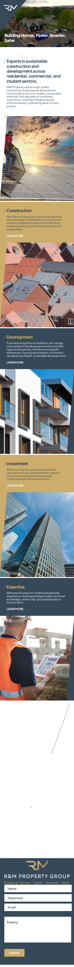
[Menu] (7, 116)
